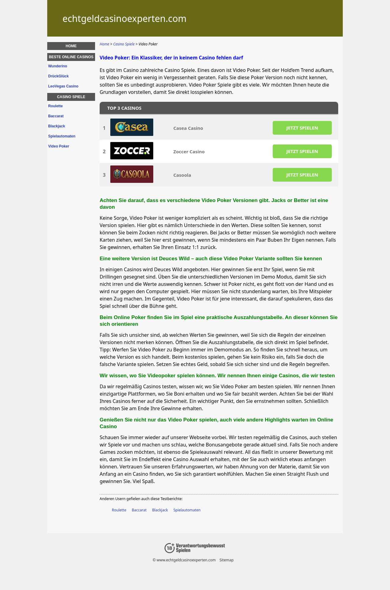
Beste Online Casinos (71, 57)
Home (71, 46)
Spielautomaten (186, 510)
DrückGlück (58, 76)
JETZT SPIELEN (302, 128)
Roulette (119, 510)
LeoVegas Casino (63, 86)
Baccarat (139, 510)
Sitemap (226, 560)
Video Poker (58, 146)
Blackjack (160, 510)
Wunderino (57, 66)
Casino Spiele (71, 97)
